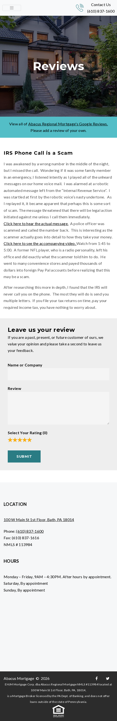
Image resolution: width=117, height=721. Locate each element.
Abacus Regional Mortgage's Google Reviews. (68, 123)
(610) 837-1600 (101, 11)
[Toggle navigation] (11, 8)
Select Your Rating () (27, 432)
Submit (24, 456)
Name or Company (25, 365)
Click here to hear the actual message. (36, 223)
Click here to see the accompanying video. (40, 243)
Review (14, 388)
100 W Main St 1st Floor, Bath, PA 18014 (39, 519)
